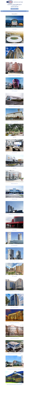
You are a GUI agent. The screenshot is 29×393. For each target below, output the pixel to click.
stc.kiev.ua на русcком (14, 5)
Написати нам (13, 8)
